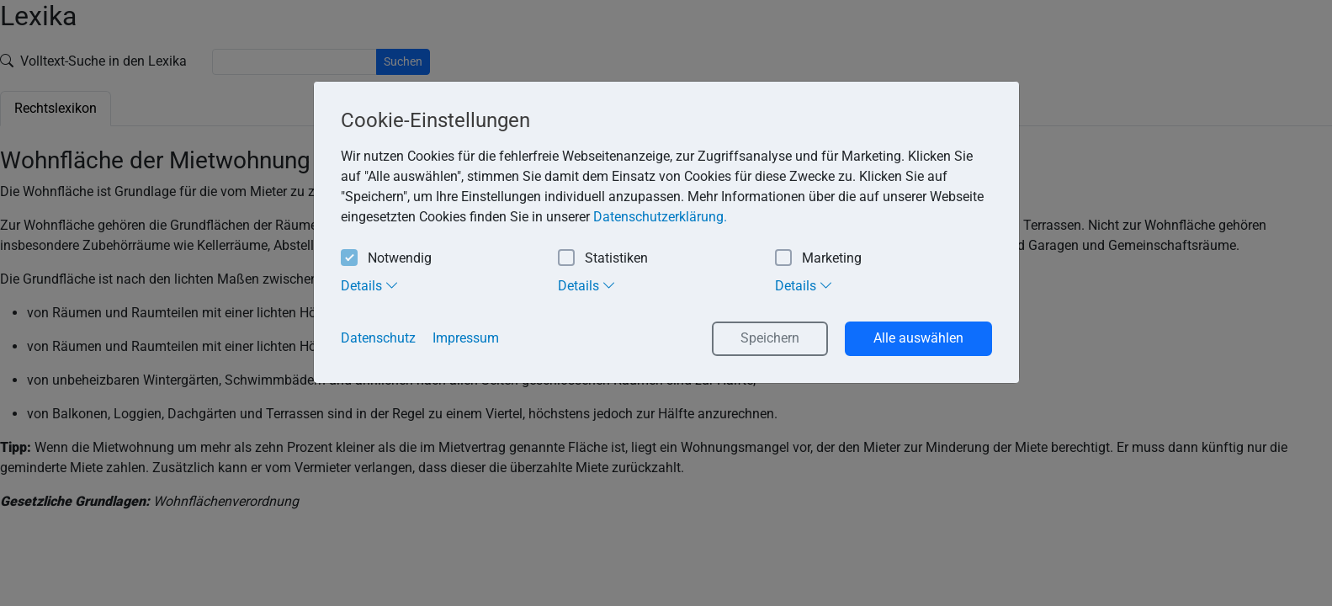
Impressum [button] (466, 338)
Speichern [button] (769, 338)
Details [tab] (370, 285)
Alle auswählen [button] (918, 338)
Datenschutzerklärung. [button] (660, 217)
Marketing (818, 258)
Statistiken (603, 258)
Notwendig (386, 258)
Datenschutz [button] (378, 338)
